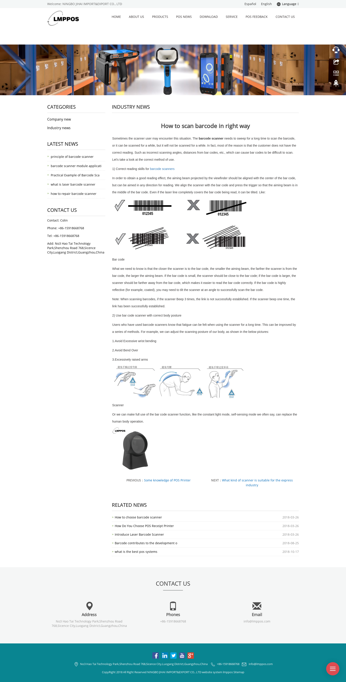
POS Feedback (257, 17)
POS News (184, 17)
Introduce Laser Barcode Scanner (139, 534)
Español (250, 4)
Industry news (59, 127)
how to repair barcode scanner (73, 194)
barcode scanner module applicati (76, 166)
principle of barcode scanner (72, 157)
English (266, 4)
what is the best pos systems (136, 552)
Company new (59, 119)
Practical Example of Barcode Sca (75, 175)
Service (232, 17)
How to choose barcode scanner (138, 517)
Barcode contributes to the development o (146, 543)
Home (116, 17)
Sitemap (238, 672)
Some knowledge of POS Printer (167, 480)
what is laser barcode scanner (73, 184)
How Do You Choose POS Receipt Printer (144, 526)
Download (209, 17)
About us (136, 17)
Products (160, 17)
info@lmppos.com (257, 621)
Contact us (285, 17)
